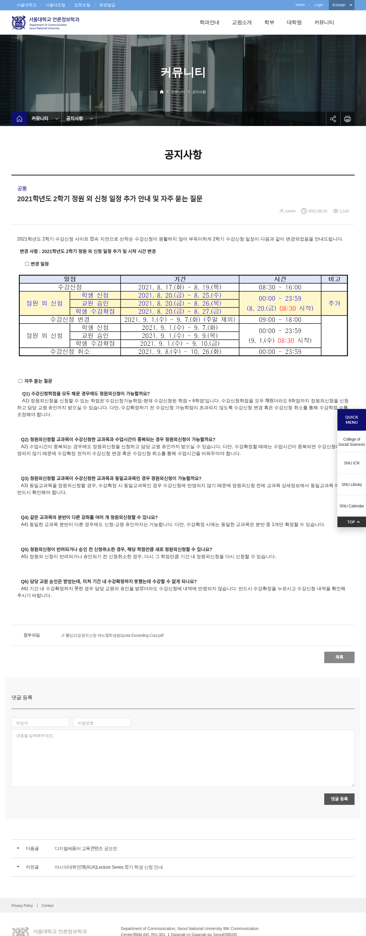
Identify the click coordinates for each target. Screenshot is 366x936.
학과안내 (209, 22)
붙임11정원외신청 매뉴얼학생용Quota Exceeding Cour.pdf (114, 635)
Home (300, 5)
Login (319, 5)
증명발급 (107, 5)
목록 (339, 657)
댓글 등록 (339, 774)
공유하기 (333, 119)
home (19, 119)
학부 (269, 22)
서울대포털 (55, 5)
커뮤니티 (324, 22)
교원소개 (242, 22)
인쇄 (347, 119)
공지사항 (199, 92)
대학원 (294, 22)
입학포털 (82, 5)
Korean (339, 5)
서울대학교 (27, 5)
